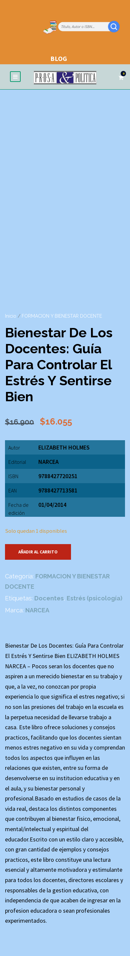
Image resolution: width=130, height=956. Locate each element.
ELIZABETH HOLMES (64, 447)
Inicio (10, 316)
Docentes (49, 598)
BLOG (58, 58)
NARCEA (48, 462)
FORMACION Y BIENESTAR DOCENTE (62, 316)
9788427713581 (57, 490)
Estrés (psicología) (94, 598)
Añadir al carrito (38, 552)
